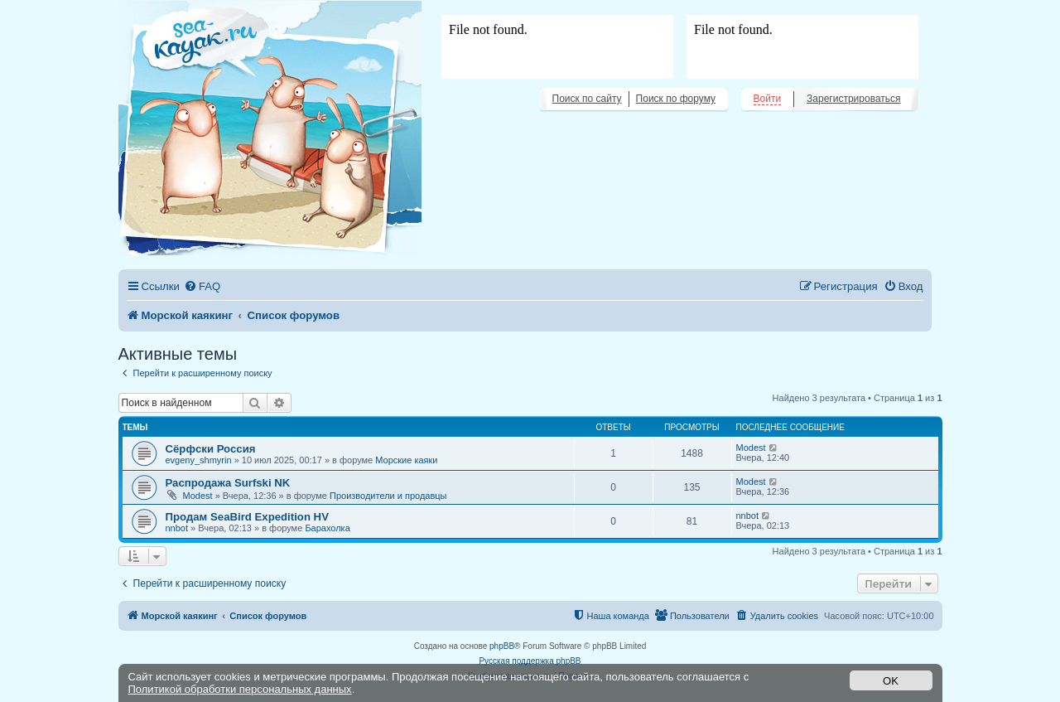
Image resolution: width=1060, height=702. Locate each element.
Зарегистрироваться (853, 98)
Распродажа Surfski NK (228, 483)
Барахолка (327, 528)
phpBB (501, 646)
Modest (751, 448)
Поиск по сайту (587, 98)
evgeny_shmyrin (199, 460)
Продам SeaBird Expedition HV (247, 517)
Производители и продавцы (388, 496)
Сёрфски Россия (211, 449)
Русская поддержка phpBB (530, 661)
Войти (768, 98)
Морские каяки (406, 460)
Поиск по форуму (676, 98)
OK (891, 681)
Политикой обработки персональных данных (240, 689)
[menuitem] (202, 286)
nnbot (177, 528)
